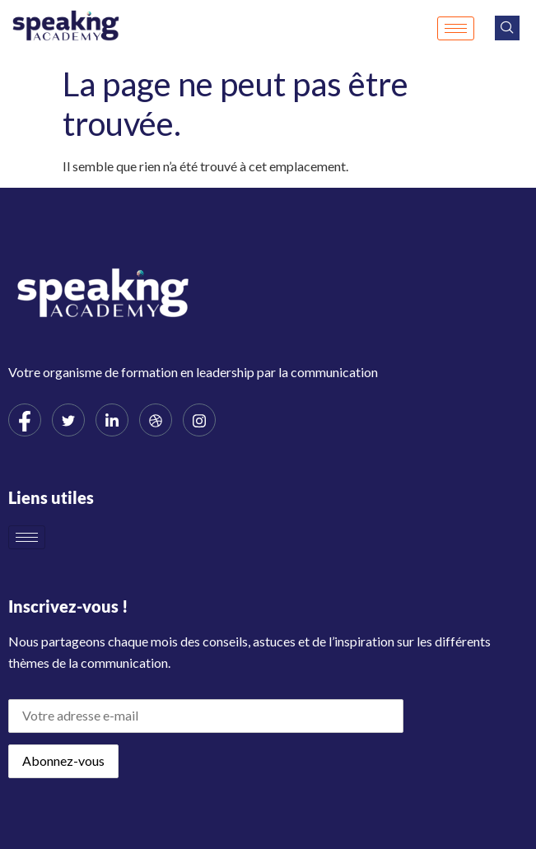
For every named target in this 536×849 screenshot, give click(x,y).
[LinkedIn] (112, 420)
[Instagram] (199, 420)
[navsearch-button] (507, 28)
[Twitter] (68, 420)
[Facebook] (24, 420)
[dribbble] (155, 420)
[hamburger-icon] (455, 28)
